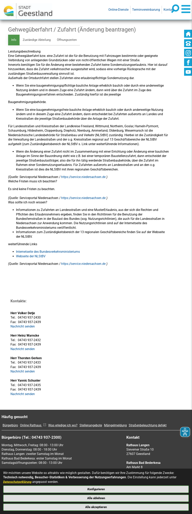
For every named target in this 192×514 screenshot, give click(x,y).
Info (14, 40)
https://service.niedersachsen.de (83, 177)
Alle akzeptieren (96, 507)
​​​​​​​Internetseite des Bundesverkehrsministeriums (48, 252)
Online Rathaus (33, 425)
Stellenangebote (90, 425)
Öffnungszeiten (70, 40)
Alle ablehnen (96, 497)
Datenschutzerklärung (18, 480)
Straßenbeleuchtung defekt (147, 425)
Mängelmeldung (115, 425)
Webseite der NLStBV (30, 256)
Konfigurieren (96, 488)
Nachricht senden (22, 326)
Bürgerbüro (10, 425)
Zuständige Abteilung (38, 40)
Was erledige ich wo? (63, 425)
